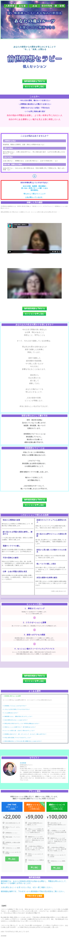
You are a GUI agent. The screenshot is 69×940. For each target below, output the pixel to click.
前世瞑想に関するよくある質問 (12, 696)
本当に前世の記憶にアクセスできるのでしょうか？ (17, 737)
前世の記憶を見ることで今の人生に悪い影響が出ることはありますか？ (23, 741)
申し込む (12, 859)
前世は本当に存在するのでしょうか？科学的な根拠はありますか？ (21, 723)
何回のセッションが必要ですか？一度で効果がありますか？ (20, 727)
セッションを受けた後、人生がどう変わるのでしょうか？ (19, 730)
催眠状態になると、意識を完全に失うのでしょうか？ (18, 716)
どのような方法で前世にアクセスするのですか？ (17, 709)
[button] (34, 696)
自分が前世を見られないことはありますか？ (16, 720)
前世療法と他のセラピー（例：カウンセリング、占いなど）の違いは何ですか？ (25, 734)
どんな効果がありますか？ (11, 713)
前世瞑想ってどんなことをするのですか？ (15, 706)
